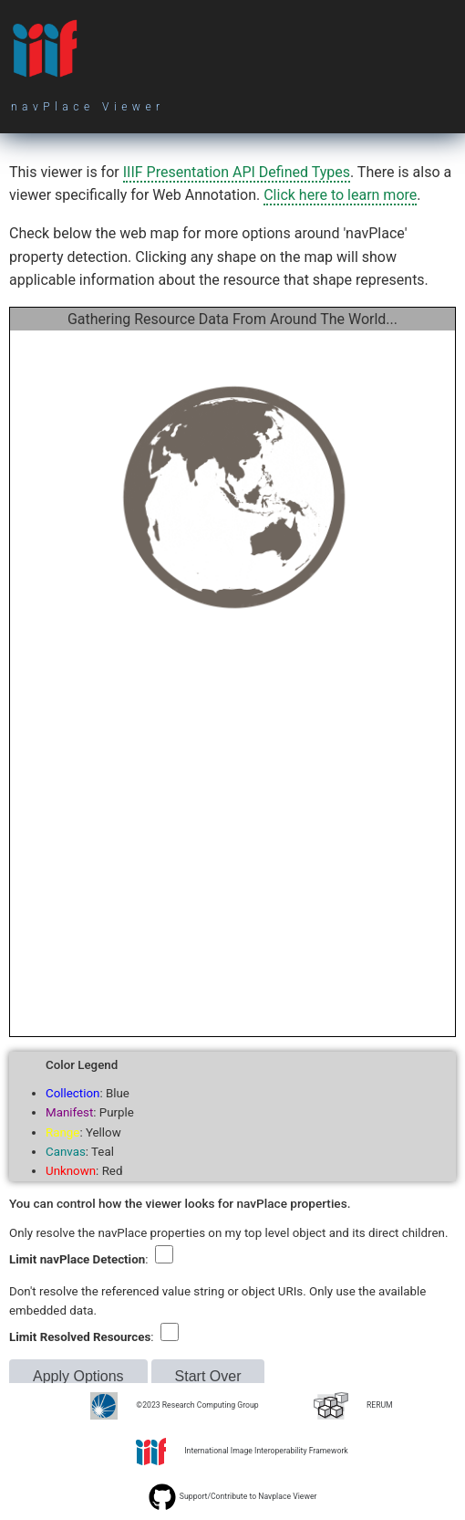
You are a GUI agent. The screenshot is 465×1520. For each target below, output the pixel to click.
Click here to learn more (340, 195)
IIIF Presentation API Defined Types (236, 172)
